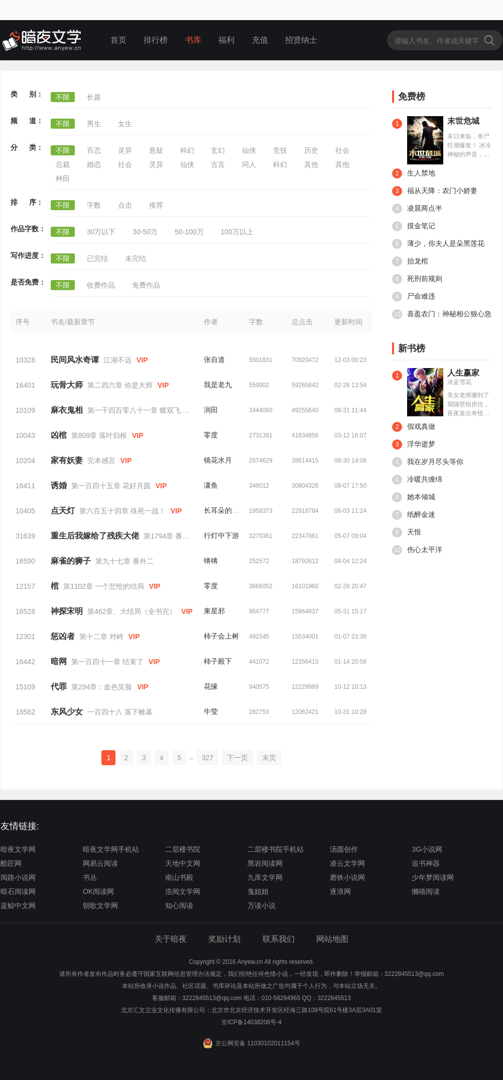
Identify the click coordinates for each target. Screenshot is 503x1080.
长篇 (94, 97)
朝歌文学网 (100, 906)
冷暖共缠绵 (417, 480)
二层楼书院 (182, 849)
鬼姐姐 (258, 891)
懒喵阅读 (426, 891)
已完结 (97, 258)
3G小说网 (427, 849)
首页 (118, 40)
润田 (211, 410)
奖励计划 (224, 939)
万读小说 (261, 906)
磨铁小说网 (347, 877)
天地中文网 (182, 863)
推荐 (156, 205)
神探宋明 (67, 611)
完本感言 (101, 461)
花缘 (211, 686)
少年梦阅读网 (433, 877)
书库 (193, 40)
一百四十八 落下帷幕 (120, 712)
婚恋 (94, 164)
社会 (342, 150)
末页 (269, 758)
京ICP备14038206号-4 (251, 1022)
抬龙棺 (410, 261)
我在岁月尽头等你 (427, 462)
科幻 (187, 150)
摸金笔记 (413, 226)
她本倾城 (413, 497)
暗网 (59, 661)
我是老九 (218, 385)
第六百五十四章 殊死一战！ (122, 511)
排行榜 (156, 40)
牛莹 (211, 711)
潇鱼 (211, 485)
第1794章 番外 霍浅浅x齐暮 (187, 536)
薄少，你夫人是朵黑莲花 (438, 244)
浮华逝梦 (413, 444)
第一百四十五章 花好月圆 (111, 486)
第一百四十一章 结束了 (107, 662)
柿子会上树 (221, 636)
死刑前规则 (417, 279)
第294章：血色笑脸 (101, 687)
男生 (94, 124)
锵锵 (211, 561)
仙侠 (249, 150)
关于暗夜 (171, 939)
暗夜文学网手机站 (111, 849)
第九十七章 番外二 (124, 561)
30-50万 (145, 232)
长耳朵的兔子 (225, 510)
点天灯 (63, 510)
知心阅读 (179, 906)
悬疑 (156, 150)
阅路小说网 (18, 877)
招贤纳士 (301, 40)
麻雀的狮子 (71, 561)
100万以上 (237, 232)
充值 (260, 40)
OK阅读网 (98, 891)
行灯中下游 (221, 535)
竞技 (280, 150)
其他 (311, 164)
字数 (94, 205)
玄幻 (218, 150)
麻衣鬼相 (67, 410)
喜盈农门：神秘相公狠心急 (441, 314)
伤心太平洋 (417, 550)
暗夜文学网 (18, 849)
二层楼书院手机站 (275, 849)
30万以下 (101, 232)
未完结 (135, 258)
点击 (125, 205)
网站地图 (332, 939)
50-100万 (189, 232)
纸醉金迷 (413, 515)
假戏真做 (413, 427)
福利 (226, 40)
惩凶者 (63, 636)
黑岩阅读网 (265, 863)
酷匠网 (11, 863)
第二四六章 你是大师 (120, 385)
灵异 (125, 150)
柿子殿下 (218, 661)
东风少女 (67, 711)
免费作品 (146, 285)
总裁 (63, 164)
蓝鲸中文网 (18, 906)
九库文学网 (265, 877)
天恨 (406, 532)
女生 (125, 124)
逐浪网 (340, 891)
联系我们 (279, 939)
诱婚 (59, 485)
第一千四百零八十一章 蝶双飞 (134, 410)
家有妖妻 (67, 460)
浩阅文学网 (182, 891)
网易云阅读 (100, 863)
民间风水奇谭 (75, 359)
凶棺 (59, 435)
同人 (249, 164)
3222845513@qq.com (211, 998)
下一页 (237, 758)
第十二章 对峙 (101, 637)
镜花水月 (218, 460)
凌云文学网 (347, 863)
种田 (63, 178)
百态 (94, 150)
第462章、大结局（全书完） (131, 611)
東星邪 (214, 611)
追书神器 (426, 863)
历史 (311, 150)
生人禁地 (413, 173)
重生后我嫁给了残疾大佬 (95, 535)
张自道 (214, 359)
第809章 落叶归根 (99, 435)
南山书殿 (179, 877)
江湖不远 (117, 360)
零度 (211, 435)
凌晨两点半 (417, 209)
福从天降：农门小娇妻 (434, 191)
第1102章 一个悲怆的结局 (103, 586)
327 (207, 758)
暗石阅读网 (18, 891)
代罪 (59, 686)
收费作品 (101, 285)
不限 (63, 97)
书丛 (90, 877)
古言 (218, 164)
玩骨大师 (67, 385)
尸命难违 (413, 297)
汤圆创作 (344, 849)
